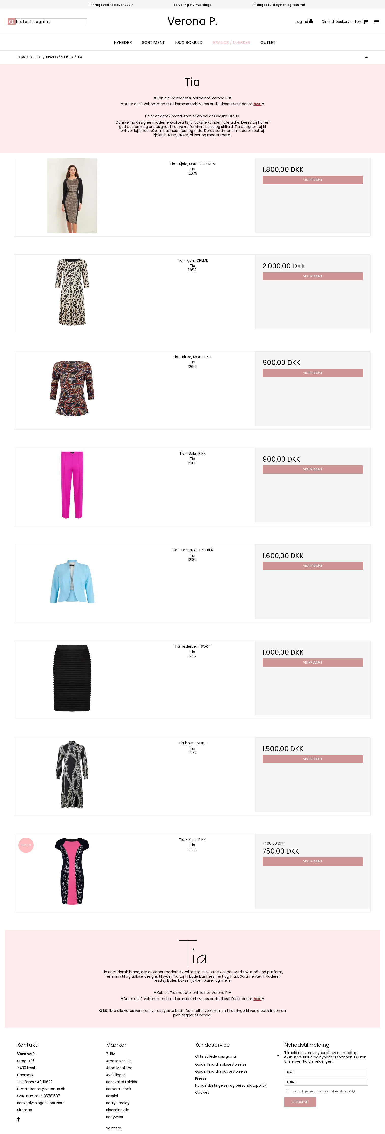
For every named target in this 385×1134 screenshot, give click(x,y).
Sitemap (24, 1109)
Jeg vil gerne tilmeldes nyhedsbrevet (330, 1090)
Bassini (112, 1095)
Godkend (300, 1101)
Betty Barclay (118, 1102)
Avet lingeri (116, 1074)
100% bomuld (189, 42)
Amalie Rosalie (119, 1060)
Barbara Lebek (118, 1088)
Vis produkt (312, 180)
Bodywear (114, 1116)
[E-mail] (326, 1081)
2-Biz (110, 1053)
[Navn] (326, 1072)
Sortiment (153, 42)
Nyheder (123, 42)
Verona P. (192, 21)
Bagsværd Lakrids (121, 1081)
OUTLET (268, 42)
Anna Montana (119, 1067)
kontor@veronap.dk (47, 1088)
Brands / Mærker (231, 42)
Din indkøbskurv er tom (345, 22)
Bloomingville (117, 1109)
